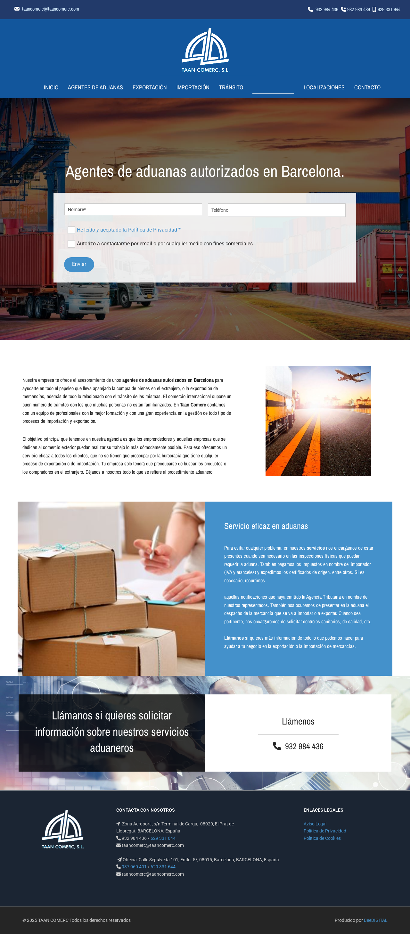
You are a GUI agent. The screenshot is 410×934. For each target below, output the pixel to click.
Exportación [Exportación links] (154, 87)
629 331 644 (389, 9)
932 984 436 (327, 9)
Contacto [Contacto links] (363, 87)
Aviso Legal (315, 823)
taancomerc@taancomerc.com (50, 8)
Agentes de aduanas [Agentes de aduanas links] (99, 87)
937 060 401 (134, 866)
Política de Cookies (322, 837)
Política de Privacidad (325, 830)
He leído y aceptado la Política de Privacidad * (129, 230)
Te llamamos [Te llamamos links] (273, 87)
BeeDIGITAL (376, 920)
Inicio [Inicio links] (55, 87)
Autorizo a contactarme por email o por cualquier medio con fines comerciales (165, 244)
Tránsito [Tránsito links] (235, 87)
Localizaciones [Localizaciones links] (320, 87)
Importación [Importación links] (197, 87)
